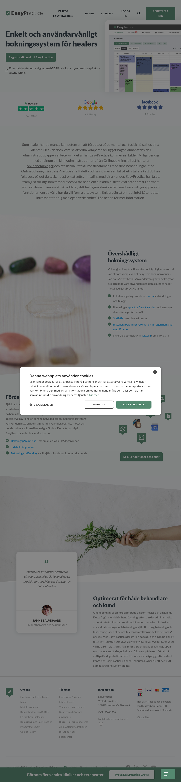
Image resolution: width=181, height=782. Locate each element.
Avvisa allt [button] (99, 404)
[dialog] (90, 391)
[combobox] (155, 372)
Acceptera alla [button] (134, 404)
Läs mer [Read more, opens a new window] (94, 395)
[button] (41, 405)
